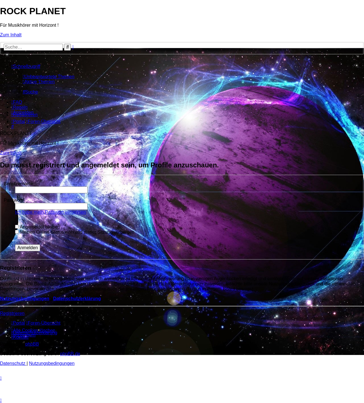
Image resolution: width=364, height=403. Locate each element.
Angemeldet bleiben (37, 227)
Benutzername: (19, 183)
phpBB (32, 344)
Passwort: (14, 200)
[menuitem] (49, 76)
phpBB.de (70, 353)
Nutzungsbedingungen (24, 298)
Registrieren (12, 313)
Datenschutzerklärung (77, 298)
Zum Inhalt (11, 34)
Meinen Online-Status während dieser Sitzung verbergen (74, 232)
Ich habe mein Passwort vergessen (50, 212)
